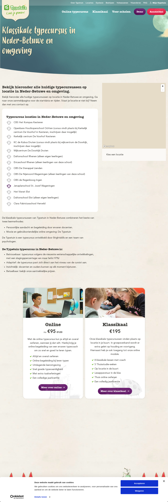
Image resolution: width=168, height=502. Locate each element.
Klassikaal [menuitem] (100, 12)
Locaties (89, 3)
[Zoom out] (163, 90)
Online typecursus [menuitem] (75, 12)
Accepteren (139, 483)
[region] (134, 116)
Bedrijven (110, 3)
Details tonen (40, 497)
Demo (139, 11)
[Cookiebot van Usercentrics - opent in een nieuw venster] (17, 497)
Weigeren (139, 491)
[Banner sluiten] (164, 481)
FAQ (145, 3)
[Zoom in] (163, 86)
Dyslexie (99, 3)
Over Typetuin (77, 3)
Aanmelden (156, 11)
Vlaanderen (136, 3)
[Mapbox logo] (108, 146)
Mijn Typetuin (158, 3)
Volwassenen (122, 3)
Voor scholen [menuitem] (121, 12)
